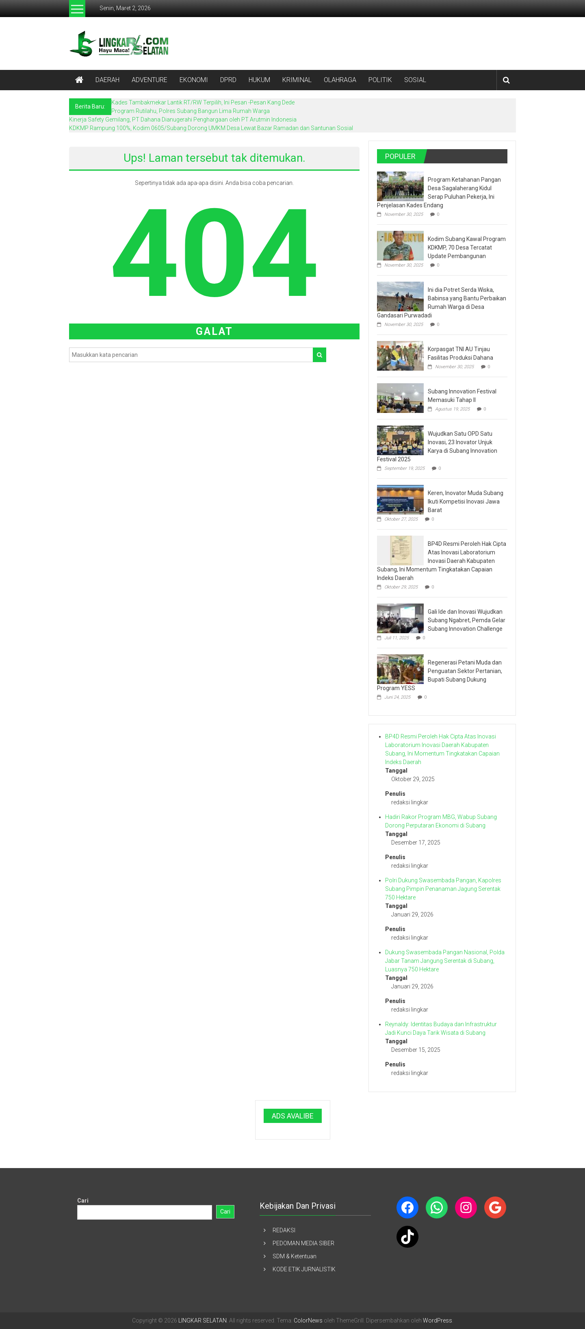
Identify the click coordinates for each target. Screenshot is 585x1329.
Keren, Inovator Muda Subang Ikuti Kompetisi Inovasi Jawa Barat (465, 501)
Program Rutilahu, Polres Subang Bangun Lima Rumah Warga (190, 111)
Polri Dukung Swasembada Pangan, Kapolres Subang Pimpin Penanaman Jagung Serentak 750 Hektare (443, 889)
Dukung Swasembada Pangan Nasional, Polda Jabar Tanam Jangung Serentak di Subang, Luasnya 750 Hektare (445, 961)
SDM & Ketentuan (294, 1256)
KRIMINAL (297, 80)
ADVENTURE (149, 80)
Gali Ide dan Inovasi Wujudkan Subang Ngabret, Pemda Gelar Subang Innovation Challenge (466, 620)
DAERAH (107, 80)
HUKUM (259, 80)
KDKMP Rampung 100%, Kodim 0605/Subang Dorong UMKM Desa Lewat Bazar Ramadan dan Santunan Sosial (211, 128)
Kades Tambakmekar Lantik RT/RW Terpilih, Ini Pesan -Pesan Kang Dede (203, 102)
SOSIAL (415, 80)
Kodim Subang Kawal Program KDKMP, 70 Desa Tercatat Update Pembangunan (467, 247)
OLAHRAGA (340, 80)
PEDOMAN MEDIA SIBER (303, 1243)
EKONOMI (194, 80)
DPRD (228, 80)
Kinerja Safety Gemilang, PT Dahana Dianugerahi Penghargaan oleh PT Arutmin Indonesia (183, 119)
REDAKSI (284, 1230)
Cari (83, 1200)
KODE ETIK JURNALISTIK (304, 1269)
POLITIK (380, 80)
